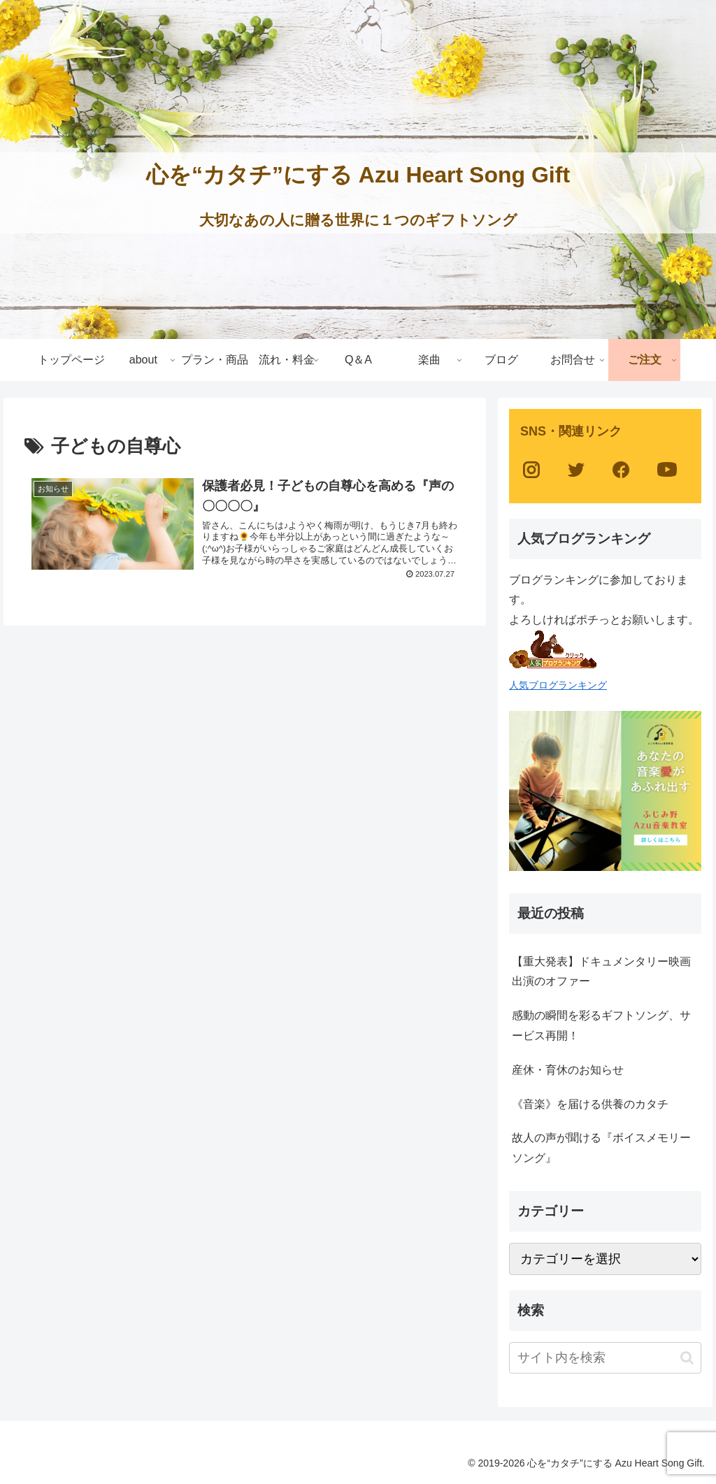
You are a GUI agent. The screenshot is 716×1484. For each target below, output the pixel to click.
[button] (687, 1358)
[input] (605, 1358)
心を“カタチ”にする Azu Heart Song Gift (358, 174)
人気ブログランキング (558, 685)
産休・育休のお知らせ (568, 1070)
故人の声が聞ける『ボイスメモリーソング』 (601, 1148)
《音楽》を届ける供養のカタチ (590, 1104)
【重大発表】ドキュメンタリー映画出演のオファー (601, 972)
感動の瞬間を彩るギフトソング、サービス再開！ (601, 1025)
